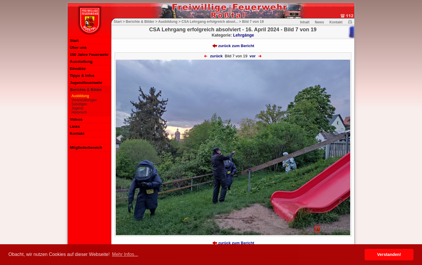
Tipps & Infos (82, 75)
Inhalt (304, 22)
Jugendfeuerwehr (86, 82)
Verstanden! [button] (389, 254)
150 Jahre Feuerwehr (89, 54)
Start (74, 40)
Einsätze (78, 68)
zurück (216, 56)
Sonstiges (79, 104)
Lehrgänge (243, 35)
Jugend (77, 108)
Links (75, 126)
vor (253, 56)
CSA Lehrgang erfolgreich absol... (209, 22)
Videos (76, 119)
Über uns (78, 47)
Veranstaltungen (84, 100)
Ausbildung (80, 96)
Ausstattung (81, 61)
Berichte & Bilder (86, 89)
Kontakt (77, 133)
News (319, 22)
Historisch (79, 112)
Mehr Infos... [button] (125, 254)
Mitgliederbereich (86, 147)
